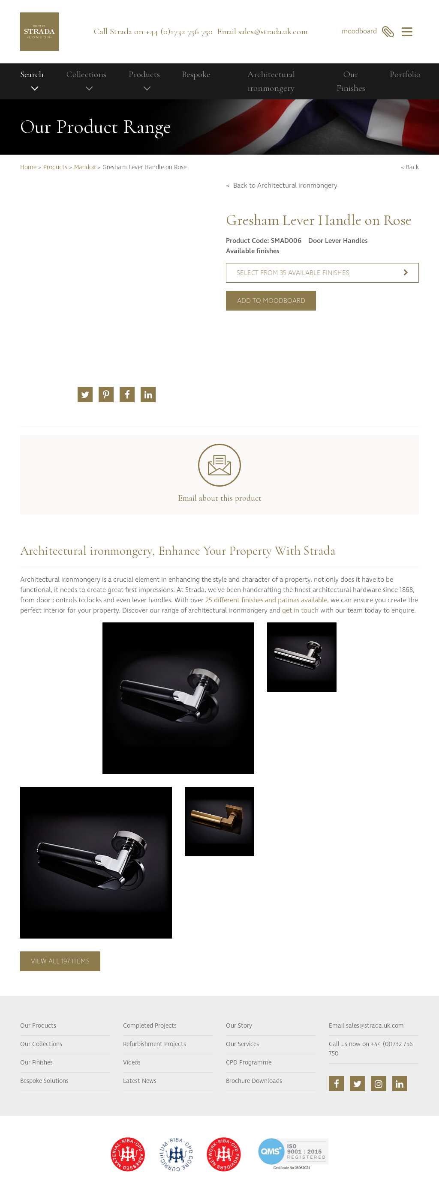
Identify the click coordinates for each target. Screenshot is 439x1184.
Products (55, 167)
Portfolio (405, 74)
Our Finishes (351, 81)
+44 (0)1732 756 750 (179, 31)
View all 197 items (60, 961)
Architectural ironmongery (271, 81)
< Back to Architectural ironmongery (281, 185)
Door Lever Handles (338, 240)
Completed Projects (150, 1026)
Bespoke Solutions (44, 1081)
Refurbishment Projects (154, 1044)
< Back (410, 167)
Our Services (242, 1044)
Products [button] (144, 74)
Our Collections (41, 1044)
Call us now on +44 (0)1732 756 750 (371, 1049)
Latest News (139, 1081)
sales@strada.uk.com (273, 31)
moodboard (368, 31)
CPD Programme (248, 1062)
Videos (132, 1062)
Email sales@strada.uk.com (366, 1026)
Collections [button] (86, 74)
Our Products (38, 1026)
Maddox (85, 167)
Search (32, 74)
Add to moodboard (271, 300)
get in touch (300, 610)
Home (28, 167)
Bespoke (196, 74)
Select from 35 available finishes (322, 273)
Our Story (239, 1026)
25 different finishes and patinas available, (267, 600)
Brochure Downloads (254, 1081)
